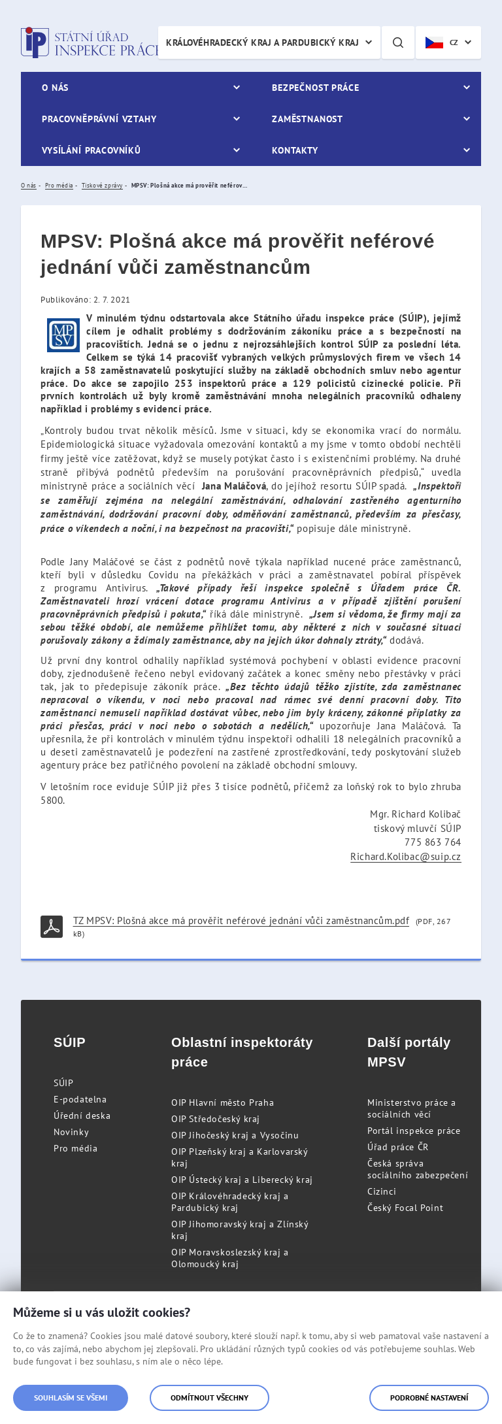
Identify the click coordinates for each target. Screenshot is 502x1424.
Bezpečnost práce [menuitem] (315, 87)
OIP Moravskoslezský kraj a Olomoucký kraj (230, 1258)
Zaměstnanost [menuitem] (307, 119)
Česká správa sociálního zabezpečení (417, 1169)
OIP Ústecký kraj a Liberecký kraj (242, 1179)
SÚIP (63, 1083)
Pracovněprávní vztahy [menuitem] (99, 119)
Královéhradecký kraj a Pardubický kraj (262, 42)
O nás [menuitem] (55, 87)
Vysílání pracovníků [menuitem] (91, 150)
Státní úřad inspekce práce (91, 42)
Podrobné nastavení (429, 1397)
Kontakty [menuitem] (295, 150)
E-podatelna (80, 1099)
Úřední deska (82, 1115)
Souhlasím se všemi (70, 1397)
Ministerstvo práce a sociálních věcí (411, 1108)
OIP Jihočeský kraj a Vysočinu (235, 1135)
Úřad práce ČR (398, 1147)
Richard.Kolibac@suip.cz (405, 856)
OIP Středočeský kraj (215, 1119)
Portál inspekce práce (414, 1130)
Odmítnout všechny (209, 1397)
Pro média (75, 1148)
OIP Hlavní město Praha (222, 1102)
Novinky (71, 1132)
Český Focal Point (405, 1208)
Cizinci (381, 1191)
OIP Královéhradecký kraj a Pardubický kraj (230, 1202)
